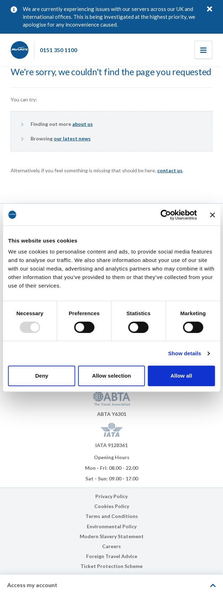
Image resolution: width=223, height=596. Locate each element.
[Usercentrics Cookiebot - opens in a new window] (165, 215)
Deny (41, 376)
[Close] (209, 8)
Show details (184, 353)
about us (82, 124)
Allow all (181, 376)
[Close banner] (212, 214)
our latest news (72, 138)
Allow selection (111, 376)
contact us (169, 170)
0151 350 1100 (58, 49)
